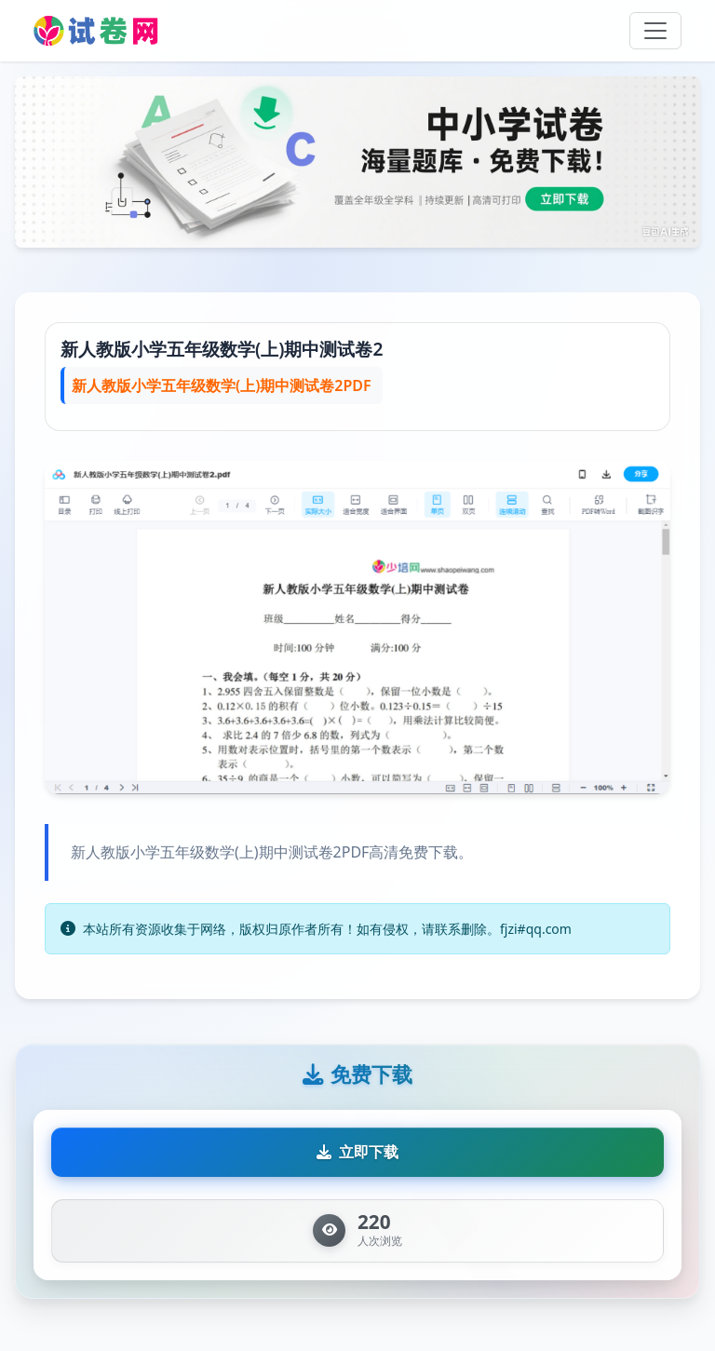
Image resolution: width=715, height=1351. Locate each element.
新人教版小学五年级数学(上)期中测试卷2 (222, 348)
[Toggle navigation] (655, 30)
